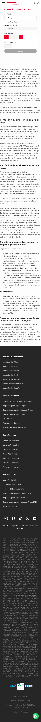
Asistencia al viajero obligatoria (14, 427)
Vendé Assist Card (10, 454)
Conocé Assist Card (10, 449)
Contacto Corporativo (11, 458)
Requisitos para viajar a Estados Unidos (18, 410)
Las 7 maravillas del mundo (13, 485)
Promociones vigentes (11, 423)
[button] (6, 37)
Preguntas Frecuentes (11, 467)
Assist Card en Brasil (11, 371)
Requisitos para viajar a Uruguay (15, 406)
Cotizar (20, 51)
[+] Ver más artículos (10, 506)
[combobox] (20, 18)
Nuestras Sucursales (11, 445)
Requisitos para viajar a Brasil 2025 (16, 498)
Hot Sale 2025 (8, 419)
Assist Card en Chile (10, 362)
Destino (7, 14)
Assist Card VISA (9, 480)
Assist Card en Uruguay (11, 379)
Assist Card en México (11, 366)
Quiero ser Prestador (11, 463)
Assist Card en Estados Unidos (14, 384)
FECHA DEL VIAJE (10, 25)
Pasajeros (8, 33)
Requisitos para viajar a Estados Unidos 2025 (20, 502)
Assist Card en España (11, 388)
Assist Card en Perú (10, 375)
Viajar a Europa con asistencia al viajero (17, 401)
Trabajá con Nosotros (11, 441)
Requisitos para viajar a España (14, 414)
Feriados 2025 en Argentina (13, 489)
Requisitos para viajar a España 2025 (17, 493)
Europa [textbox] (10, 18)
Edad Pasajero (10, 42)
